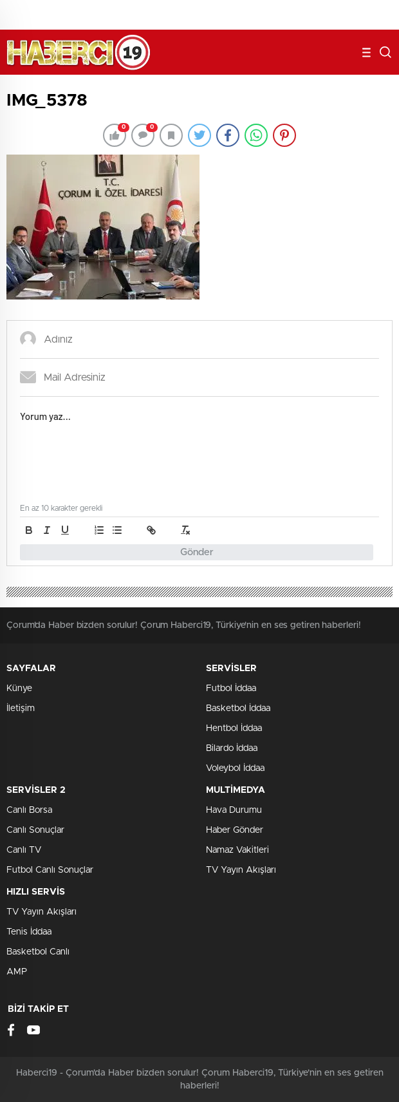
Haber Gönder (234, 830)
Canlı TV (23, 850)
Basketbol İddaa (238, 708)
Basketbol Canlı (38, 951)
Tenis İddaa (28, 931)
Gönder (197, 552)
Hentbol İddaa (234, 728)
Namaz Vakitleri (237, 850)
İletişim (20, 708)
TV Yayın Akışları (241, 870)
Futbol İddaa (231, 688)
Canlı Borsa (29, 810)
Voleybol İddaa (235, 768)
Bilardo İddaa (231, 748)
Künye (19, 688)
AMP (16, 971)
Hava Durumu (234, 810)
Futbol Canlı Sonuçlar (49, 870)
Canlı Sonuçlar (35, 830)
